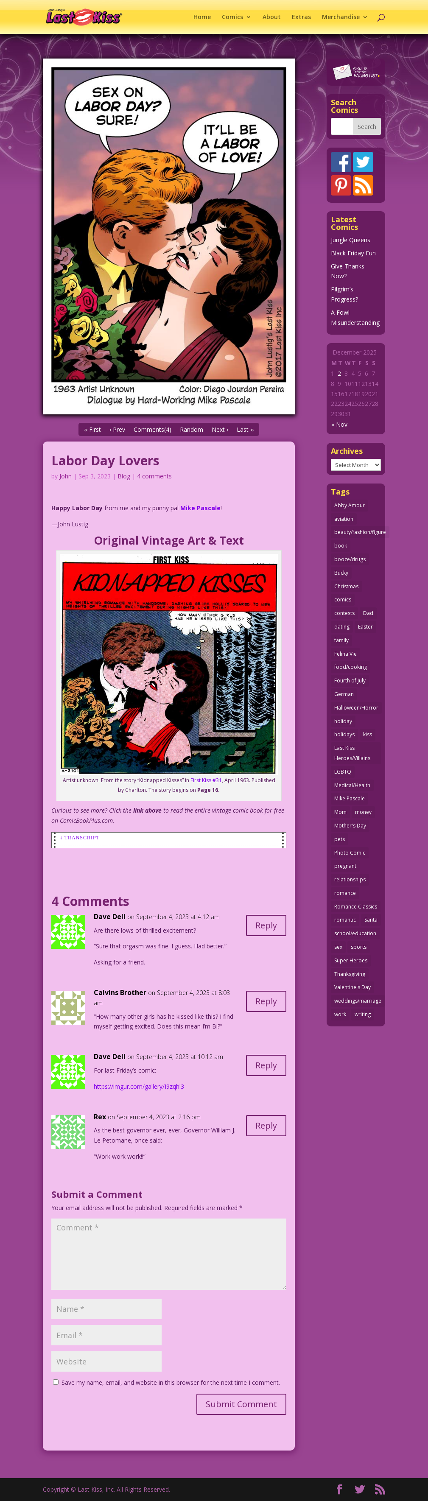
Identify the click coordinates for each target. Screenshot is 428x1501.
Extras (301, 17)
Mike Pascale (200, 508)
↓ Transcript (80, 838)
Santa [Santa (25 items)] (371, 919)
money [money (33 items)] (363, 812)
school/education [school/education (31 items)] (355, 933)
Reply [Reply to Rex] (266, 1125)
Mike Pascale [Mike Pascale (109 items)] (349, 798)
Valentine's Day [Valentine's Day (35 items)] (352, 987)
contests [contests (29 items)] (344, 613)
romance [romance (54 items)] (345, 893)
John (65, 476)
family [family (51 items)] (341, 640)
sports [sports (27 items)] (358, 946)
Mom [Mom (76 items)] (340, 812)
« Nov (339, 424)
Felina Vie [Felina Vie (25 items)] (345, 653)
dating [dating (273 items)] (342, 626)
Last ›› (245, 429)
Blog (123, 476)
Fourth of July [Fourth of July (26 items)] (350, 680)
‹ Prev (117, 429)
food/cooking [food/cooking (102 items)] (350, 667)
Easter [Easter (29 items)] (365, 626)
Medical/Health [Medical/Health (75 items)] (352, 785)
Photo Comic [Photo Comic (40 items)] (349, 852)
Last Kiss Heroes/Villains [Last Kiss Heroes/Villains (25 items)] (352, 753)
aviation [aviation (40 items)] (343, 519)
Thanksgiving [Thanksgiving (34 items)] (349, 974)
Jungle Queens (350, 240)
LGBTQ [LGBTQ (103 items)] (342, 771)
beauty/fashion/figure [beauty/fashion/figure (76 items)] (360, 532)
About (272, 17)
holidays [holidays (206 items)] (344, 734)
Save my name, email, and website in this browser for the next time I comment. (171, 1382)
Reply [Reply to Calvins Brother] (266, 1001)
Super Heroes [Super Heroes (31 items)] (350, 960)
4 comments (154, 476)
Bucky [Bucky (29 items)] (341, 572)
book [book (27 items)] (340, 545)
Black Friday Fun (353, 253)
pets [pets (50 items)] (339, 839)
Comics (232, 17)
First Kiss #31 (206, 780)
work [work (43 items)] (340, 1014)
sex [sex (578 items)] (338, 946)
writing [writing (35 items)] (363, 1014)
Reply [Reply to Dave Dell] (266, 925)
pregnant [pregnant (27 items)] (345, 865)
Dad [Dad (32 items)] (368, 613)
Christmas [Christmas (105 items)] (346, 586)
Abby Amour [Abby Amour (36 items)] (349, 505)
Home (202, 17)
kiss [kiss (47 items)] (367, 734)
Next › (220, 429)
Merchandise (341, 17)
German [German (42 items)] (344, 694)
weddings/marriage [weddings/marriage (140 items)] (357, 1000)
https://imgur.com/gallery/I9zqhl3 (139, 1086)
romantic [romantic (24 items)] (345, 919)
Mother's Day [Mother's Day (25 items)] (350, 825)
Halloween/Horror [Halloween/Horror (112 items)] (356, 707)
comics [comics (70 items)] (342, 599)
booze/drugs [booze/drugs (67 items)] (350, 559)
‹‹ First (92, 429)
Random (191, 429)
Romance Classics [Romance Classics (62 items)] (355, 906)
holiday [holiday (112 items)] (343, 721)
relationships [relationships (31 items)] (350, 879)
